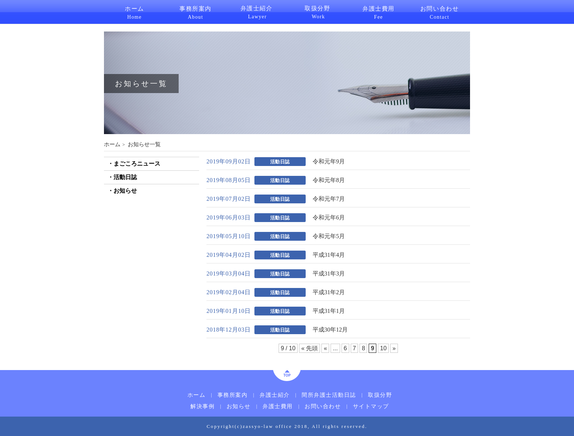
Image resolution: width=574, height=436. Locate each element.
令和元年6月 (329, 218)
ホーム (134, 12)
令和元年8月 (329, 180)
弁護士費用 (378, 12)
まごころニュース (136, 163)
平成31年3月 (329, 274)
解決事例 (202, 406)
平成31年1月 (329, 311)
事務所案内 (195, 12)
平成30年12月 (330, 330)
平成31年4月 (329, 255)
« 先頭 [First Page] (309, 348)
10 (383, 348)
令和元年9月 (329, 162)
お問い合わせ (439, 12)
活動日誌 (125, 177)
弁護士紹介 (256, 11)
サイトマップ (371, 406)
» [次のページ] (394, 348)
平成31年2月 (329, 292)
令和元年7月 (329, 199)
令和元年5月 (329, 236)
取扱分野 (317, 11)
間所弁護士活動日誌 (329, 395)
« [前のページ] (325, 348)
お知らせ (125, 191)
